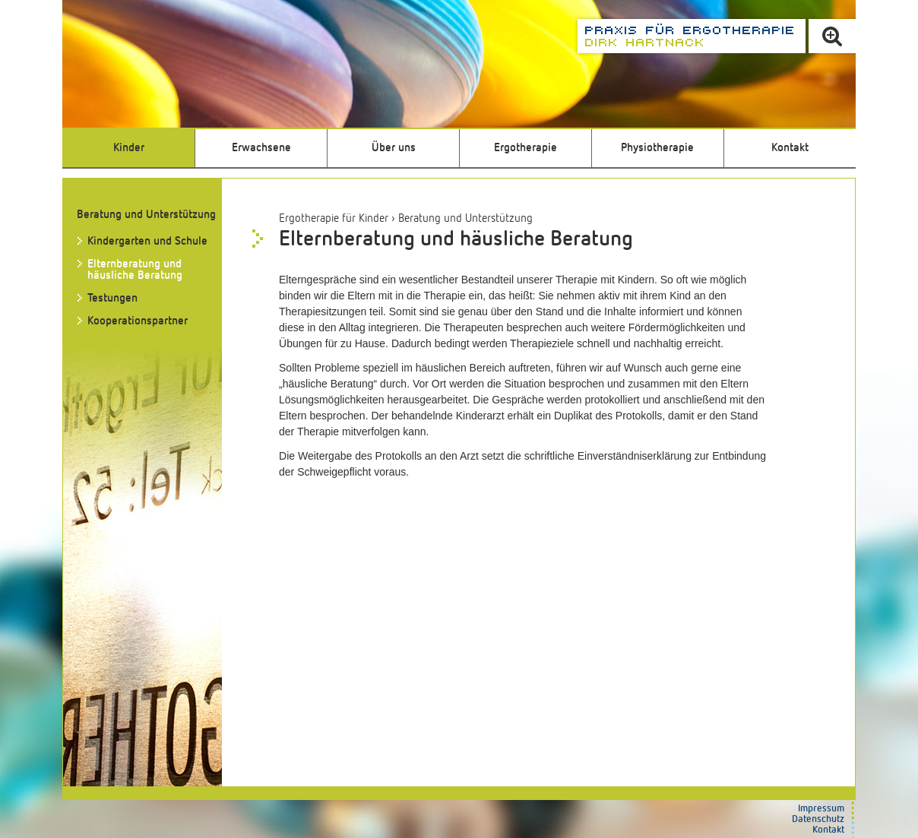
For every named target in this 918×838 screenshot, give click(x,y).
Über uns (394, 147)
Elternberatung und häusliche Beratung (134, 269)
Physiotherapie (657, 147)
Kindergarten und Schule (147, 241)
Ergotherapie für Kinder (333, 218)
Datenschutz (818, 819)
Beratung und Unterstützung (465, 218)
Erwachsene (261, 147)
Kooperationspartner (137, 321)
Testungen (112, 298)
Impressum (821, 809)
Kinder (128, 147)
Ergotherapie (525, 147)
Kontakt (790, 147)
